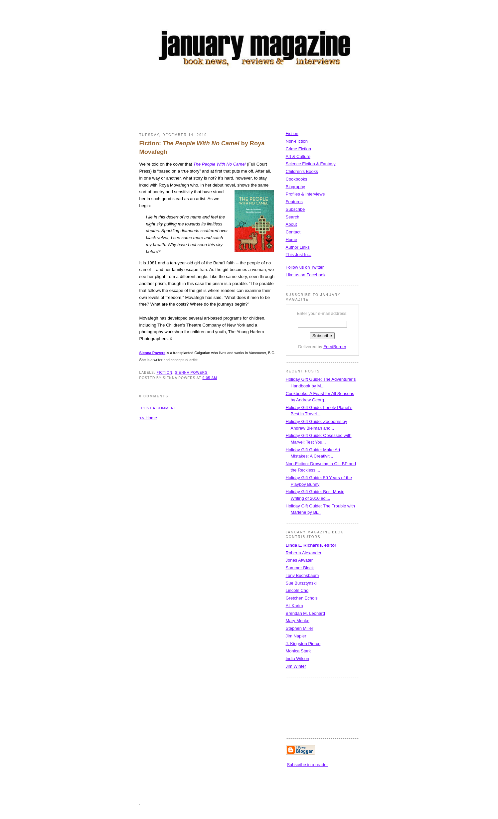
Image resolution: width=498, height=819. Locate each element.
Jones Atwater (299, 560)
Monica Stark (298, 650)
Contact (293, 231)
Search (292, 216)
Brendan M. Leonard (305, 613)
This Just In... (298, 254)
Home (291, 239)
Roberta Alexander (304, 552)
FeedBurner (334, 346)
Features (294, 201)
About (291, 224)
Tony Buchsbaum (302, 575)
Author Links (298, 247)
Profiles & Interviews (305, 194)
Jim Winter (296, 666)
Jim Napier (296, 635)
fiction (165, 372)
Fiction (292, 133)
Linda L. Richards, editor (311, 545)
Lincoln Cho (297, 590)
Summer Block (300, 567)
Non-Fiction (297, 141)
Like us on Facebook (306, 274)
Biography (295, 186)
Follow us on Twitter (305, 267)
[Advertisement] (260, 101)
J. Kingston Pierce (303, 643)
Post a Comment (158, 408)
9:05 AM (209, 378)
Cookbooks (296, 179)
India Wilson (297, 658)
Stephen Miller (299, 628)
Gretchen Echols (302, 598)
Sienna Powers (191, 372)
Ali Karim (294, 605)
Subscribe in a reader (307, 764)
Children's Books (302, 171)
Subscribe (295, 209)
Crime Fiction (298, 148)
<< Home (148, 417)
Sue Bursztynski (301, 583)
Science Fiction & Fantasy (311, 163)
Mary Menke (298, 620)
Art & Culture (298, 156)
